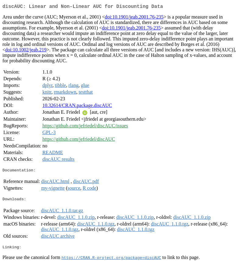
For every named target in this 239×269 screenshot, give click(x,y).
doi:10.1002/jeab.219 (26, 50)
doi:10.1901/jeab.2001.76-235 (134, 18)
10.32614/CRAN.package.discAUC (77, 106)
